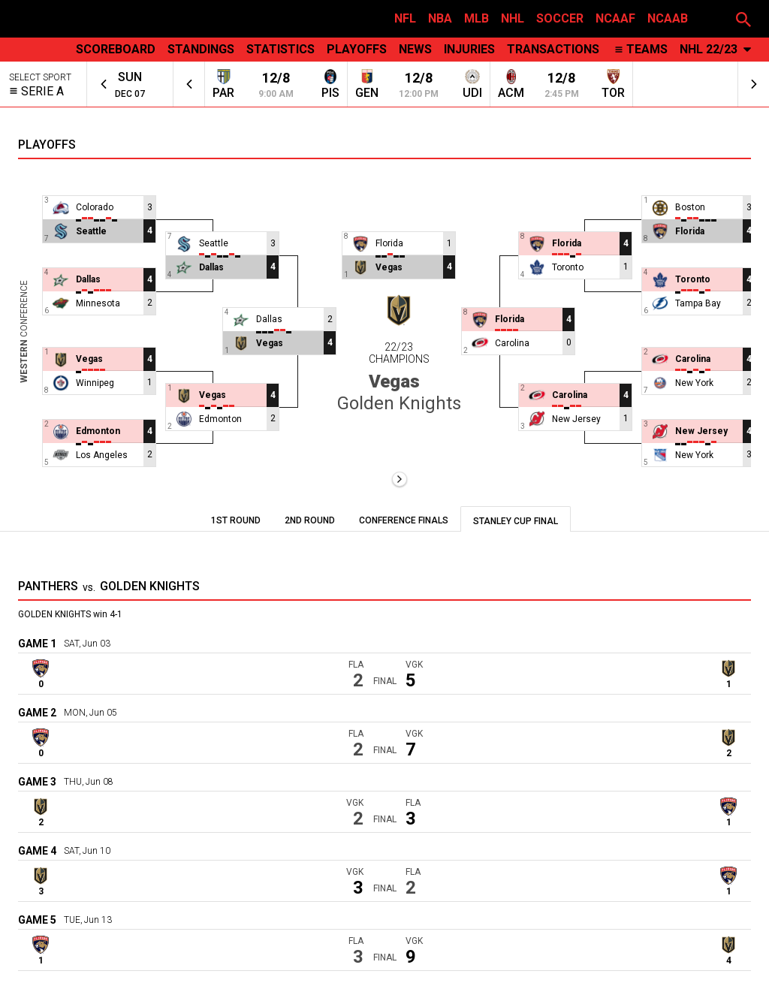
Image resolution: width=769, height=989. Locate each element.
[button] (743, 19)
